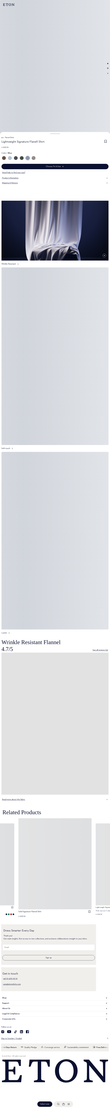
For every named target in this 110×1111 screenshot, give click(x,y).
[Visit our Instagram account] (2, 1031)
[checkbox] (105, 142)
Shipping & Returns (55, 183)
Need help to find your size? (13, 173)
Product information (55, 178)
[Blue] (10, 158)
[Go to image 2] (108, 68)
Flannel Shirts (9, 137)
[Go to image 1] (107, 63)
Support (55, 1003)
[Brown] (4, 158)
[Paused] (104, 255)
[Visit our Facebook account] (27, 1031)
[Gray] (34, 158)
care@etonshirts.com (12, 984)
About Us (55, 1008)
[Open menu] (69, 1104)
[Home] (55, 1071)
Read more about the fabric (55, 800)
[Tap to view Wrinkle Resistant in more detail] (55, 234)
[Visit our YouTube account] (9, 1032)
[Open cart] (63, 1104)
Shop (55, 998)
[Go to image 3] (107, 73)
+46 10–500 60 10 (10, 979)
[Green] (22, 158)
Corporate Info (55, 1019)
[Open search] (58, 1104)
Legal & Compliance (55, 1014)
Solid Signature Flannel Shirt (29, 912)
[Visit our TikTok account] (15, 1031)
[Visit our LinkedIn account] (21, 1031)
